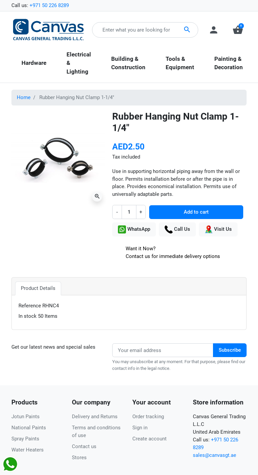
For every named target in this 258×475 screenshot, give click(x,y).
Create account (149, 439)
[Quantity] (129, 212)
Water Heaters (27, 450)
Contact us (84, 446)
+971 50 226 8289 (49, 5)
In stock (27, 316)
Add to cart (196, 212)
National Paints (28, 428)
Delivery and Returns (95, 417)
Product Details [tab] (38, 288)
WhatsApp (134, 229)
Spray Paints (25, 439)
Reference (29, 306)
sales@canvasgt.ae (214, 455)
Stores (79, 458)
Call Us (177, 229)
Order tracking (148, 417)
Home (24, 97)
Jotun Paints (25, 417)
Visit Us (218, 229)
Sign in (139, 428)
